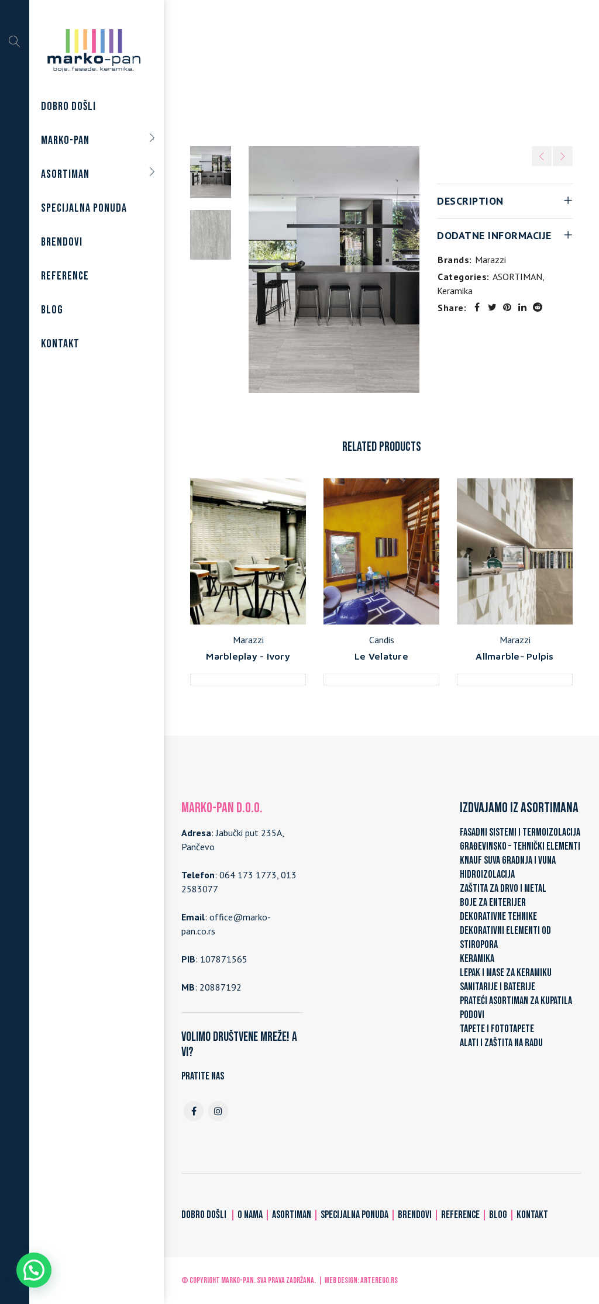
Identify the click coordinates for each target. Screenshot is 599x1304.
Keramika (365, 71)
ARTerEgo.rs (379, 1280)
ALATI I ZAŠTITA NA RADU (501, 1043)
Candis (381, 640)
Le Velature (381, 656)
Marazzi (490, 259)
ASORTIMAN (311, 71)
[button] (33, 1270)
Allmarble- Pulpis (514, 656)
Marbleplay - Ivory (248, 656)
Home (263, 71)
